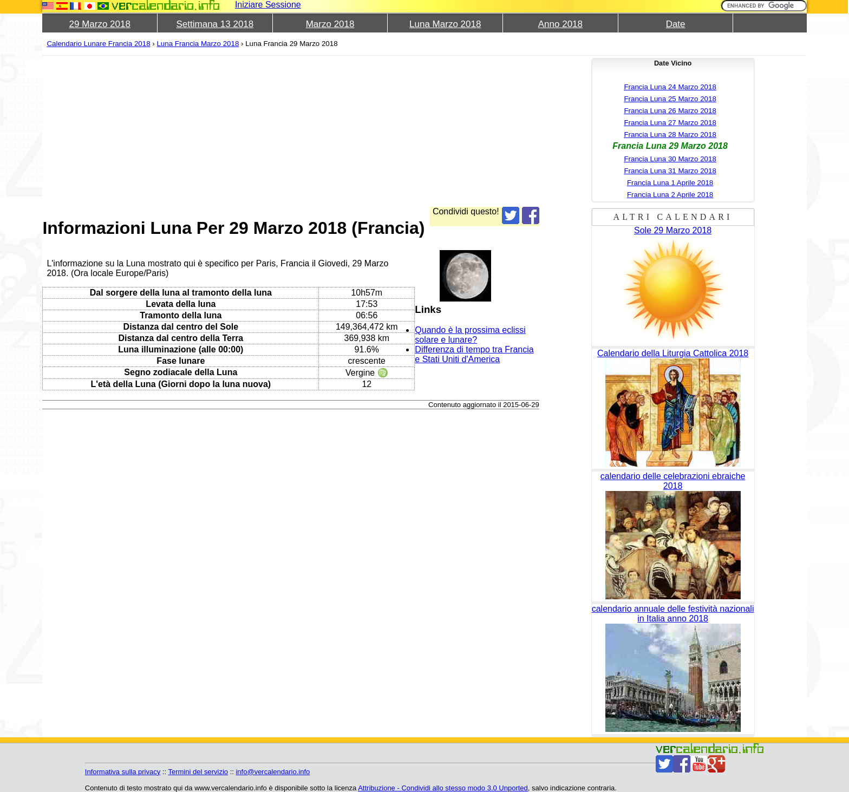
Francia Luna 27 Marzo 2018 (670, 123)
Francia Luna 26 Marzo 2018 (670, 111)
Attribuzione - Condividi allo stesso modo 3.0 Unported (443, 788)
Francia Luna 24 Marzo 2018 (670, 87)
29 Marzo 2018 (99, 24)
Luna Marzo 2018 (445, 24)
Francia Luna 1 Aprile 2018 (670, 183)
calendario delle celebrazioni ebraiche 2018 (673, 481)
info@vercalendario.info (273, 772)
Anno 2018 (560, 24)
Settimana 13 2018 (215, 24)
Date (675, 24)
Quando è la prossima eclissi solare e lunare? (470, 334)
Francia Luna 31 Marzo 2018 (670, 171)
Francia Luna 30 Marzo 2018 (670, 159)
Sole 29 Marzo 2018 (672, 230)
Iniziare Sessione (268, 4)
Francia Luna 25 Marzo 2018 (670, 99)
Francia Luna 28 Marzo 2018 (670, 134)
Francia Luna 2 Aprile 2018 (670, 195)
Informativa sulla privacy (122, 772)
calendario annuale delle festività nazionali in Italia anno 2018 (673, 613)
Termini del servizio (198, 772)
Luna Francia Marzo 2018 (197, 44)
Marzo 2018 (330, 24)
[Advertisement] (290, 131)
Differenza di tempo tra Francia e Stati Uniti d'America (474, 354)
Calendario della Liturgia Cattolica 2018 (672, 353)
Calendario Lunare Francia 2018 (98, 44)
